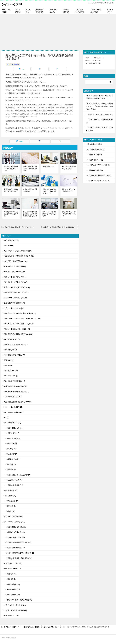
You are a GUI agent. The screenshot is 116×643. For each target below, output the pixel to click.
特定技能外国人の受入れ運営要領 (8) (17, 251)
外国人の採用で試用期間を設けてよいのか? (11, 190)
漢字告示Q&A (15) (11, 370)
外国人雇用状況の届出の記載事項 (30, 190)
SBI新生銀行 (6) (12, 501)
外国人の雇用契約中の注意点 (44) (19, 542)
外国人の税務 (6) (13, 433)
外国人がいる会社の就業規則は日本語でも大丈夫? (49, 214)
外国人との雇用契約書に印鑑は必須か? (69, 190)
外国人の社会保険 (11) (15, 485)
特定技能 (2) (8, 245)
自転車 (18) (11, 511)
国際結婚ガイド (110, 11)
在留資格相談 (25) (13, 584)
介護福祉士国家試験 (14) (13, 516)
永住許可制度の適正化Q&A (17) (15, 261)
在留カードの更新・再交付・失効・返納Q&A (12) (22, 318)
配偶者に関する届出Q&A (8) (14, 303)
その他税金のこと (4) (14, 480)
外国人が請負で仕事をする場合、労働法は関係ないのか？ (49, 191)
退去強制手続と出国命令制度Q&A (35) (18, 334)
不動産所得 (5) (12, 443)
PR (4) (6, 417)
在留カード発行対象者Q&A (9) (15, 277)
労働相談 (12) (12, 574)
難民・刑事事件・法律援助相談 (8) (19, 600)
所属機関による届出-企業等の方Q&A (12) (19, 324)
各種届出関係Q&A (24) (12, 339)
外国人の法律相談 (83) (12, 568)
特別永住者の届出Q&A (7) (13, 412)
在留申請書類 (17, 11)
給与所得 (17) (12, 449)
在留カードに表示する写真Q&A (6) (17, 329)
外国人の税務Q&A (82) (12, 423)
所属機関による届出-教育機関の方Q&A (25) (20, 313)
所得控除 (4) (11, 464)
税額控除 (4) (11, 470)
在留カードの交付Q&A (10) (14, 308)
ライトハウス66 (13, 3)
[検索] (99, 82)
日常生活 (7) (8, 365)
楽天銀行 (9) (11, 506)
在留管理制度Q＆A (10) (13, 397)
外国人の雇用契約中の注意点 (99, 165)
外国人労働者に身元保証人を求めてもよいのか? (11, 214)
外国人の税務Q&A (6, 11)
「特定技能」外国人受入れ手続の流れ (99, 114)
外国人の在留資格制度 (96, 149)
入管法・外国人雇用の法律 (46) (15, 610)
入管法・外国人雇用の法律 (96, 11)
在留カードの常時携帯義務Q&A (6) (17, 287)
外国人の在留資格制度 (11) (16, 527)
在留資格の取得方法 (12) (16, 532)
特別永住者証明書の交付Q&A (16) (16, 391)
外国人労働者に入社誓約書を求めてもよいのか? (69, 214)
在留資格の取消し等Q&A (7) (14, 355)
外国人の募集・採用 (13, 64)
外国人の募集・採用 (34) (16, 537)
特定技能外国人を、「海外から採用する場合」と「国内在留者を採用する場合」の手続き (99, 106)
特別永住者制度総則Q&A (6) (14, 381)
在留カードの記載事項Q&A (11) (15, 297)
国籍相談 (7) (11, 579)
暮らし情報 (28, 11)
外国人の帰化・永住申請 (79, 11)
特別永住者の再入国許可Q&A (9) (16, 282)
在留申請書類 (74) (11, 490)
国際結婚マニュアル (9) (13, 563)
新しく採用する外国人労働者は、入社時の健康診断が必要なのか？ (30, 214)
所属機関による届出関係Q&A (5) (16, 344)
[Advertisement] (58, 31)
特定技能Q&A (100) (11, 240)
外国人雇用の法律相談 (39, 11)
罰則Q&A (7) (8, 360)
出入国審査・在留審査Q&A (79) (15, 386)
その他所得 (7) (12, 454)
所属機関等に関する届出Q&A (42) (16, 292)
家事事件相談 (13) (13, 589)
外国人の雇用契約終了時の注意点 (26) (20, 553)
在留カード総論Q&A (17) (13, 407)
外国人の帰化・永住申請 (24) (15, 605)
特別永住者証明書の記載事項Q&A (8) (17, 402)
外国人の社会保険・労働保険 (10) (19, 558)
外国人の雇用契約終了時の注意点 (100, 175)
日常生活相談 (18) (13, 595)
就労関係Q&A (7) (10, 350)
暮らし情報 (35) (10, 496)
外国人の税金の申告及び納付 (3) (18, 475)
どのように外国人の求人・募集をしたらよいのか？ (11, 168)
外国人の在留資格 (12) (15, 428)
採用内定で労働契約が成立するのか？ (69, 167)
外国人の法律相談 (66, 11)
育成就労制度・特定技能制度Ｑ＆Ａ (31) (19, 256)
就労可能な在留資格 (96, 170)
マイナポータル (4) (11, 376)
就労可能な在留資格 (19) (16, 548)
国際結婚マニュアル (53, 11)
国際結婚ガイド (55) (11, 615)
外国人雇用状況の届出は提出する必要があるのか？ (30, 168)
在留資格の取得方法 (96, 155)
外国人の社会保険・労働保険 (99, 181)
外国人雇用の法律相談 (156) (14, 522)
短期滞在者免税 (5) (14, 459)
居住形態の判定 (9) (14, 438)
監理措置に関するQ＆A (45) (14, 272)
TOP (11, 627)
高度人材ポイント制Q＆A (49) (15, 266)
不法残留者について (48, 166)
